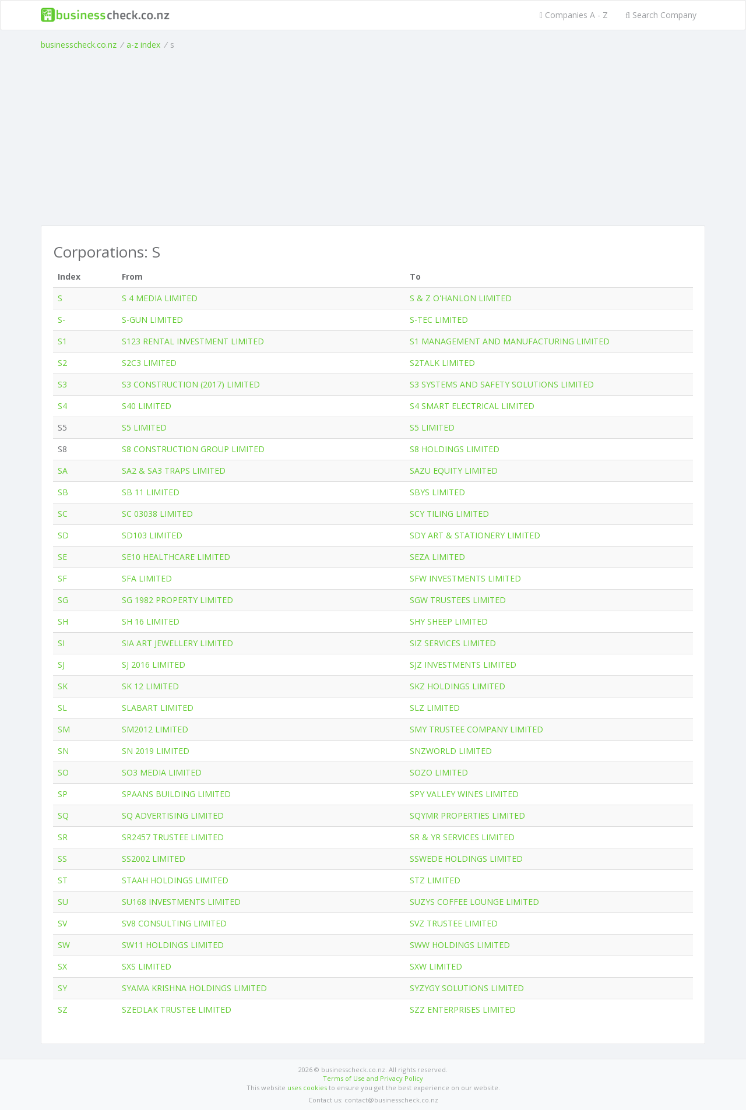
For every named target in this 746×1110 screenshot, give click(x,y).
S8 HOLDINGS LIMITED (454, 448)
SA (63, 470)
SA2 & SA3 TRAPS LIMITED (174, 470)
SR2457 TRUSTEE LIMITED (173, 837)
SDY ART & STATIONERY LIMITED (475, 535)
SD (63, 535)
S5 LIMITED (144, 427)
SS (62, 858)
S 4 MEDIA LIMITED (160, 298)
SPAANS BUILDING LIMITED (176, 793)
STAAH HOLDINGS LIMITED (175, 880)
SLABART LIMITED (157, 707)
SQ (63, 815)
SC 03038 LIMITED (157, 513)
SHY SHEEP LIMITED (449, 621)
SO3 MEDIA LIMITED (162, 772)
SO (63, 772)
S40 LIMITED (146, 405)
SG (63, 599)
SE (62, 556)
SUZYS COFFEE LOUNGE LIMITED (474, 901)
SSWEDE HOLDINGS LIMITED (466, 858)
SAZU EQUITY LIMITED (454, 470)
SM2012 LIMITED (155, 729)
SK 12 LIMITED (150, 686)
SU (63, 901)
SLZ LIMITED (435, 707)
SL (62, 707)
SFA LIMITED (147, 578)
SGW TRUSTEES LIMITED (458, 599)
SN (63, 750)
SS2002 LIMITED (153, 858)
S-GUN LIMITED (152, 319)
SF (62, 578)
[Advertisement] (373, 138)
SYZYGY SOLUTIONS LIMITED (467, 987)
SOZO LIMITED (439, 772)
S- (61, 319)
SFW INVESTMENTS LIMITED (465, 578)
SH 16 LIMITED (151, 621)
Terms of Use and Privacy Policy (373, 1078)
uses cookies (307, 1087)
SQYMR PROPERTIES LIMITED (467, 815)
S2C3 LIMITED (149, 362)
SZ (63, 1009)
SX (62, 966)
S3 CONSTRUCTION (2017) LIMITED (191, 384)
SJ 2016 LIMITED (153, 664)
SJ (61, 664)
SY (62, 987)
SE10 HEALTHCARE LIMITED (176, 556)
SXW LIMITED (436, 966)
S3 (62, 384)
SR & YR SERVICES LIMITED (462, 837)
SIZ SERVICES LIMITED (453, 643)
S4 (62, 405)
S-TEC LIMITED (439, 319)
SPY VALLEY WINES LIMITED (464, 793)
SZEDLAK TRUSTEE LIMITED (176, 1009)
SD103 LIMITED (152, 535)
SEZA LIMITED (437, 556)
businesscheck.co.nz (79, 44)
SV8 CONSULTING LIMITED (174, 923)
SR (63, 837)
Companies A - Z (574, 14)
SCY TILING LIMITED (449, 513)
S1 (62, 341)
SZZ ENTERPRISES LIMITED (463, 1009)
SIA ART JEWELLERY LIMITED (177, 643)
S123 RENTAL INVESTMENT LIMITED (193, 341)
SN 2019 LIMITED (155, 750)
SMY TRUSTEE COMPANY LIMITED (476, 729)
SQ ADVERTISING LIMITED (173, 815)
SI (61, 643)
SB (63, 492)
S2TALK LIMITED (442, 362)
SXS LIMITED (146, 966)
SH (63, 621)
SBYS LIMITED (437, 492)
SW (64, 944)
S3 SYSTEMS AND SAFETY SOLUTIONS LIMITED (502, 384)
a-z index (143, 44)
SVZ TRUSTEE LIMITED (454, 923)
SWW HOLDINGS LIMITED (460, 944)
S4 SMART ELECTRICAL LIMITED (472, 405)
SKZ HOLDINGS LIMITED (457, 686)
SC (63, 513)
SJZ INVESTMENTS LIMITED (463, 664)
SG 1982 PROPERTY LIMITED (177, 599)
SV (62, 923)
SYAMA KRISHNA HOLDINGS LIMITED (194, 987)
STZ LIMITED (435, 880)
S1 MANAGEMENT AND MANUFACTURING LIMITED (510, 341)
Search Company (660, 14)
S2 (62, 362)
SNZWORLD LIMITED (451, 750)
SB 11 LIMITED (151, 492)
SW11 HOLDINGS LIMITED (173, 944)
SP (63, 793)
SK (63, 686)
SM (64, 729)
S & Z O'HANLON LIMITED (461, 298)
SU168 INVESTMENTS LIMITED (181, 901)
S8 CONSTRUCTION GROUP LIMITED (193, 448)
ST (63, 880)
